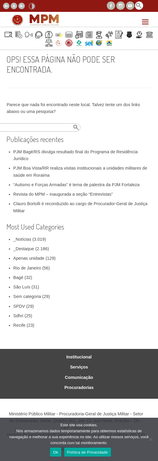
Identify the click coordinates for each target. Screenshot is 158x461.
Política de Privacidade (87, 452)
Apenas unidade (28, 258)
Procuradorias (79, 387)
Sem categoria (27, 296)
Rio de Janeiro (27, 268)
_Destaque (23, 248)
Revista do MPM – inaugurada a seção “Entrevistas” (63, 194)
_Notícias (22, 239)
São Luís (21, 287)
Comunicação (79, 377)
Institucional (79, 357)
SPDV (19, 306)
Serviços (79, 367)
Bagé (18, 277)
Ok (55, 452)
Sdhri (18, 315)
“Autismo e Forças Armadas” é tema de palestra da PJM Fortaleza (76, 184)
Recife (19, 325)
